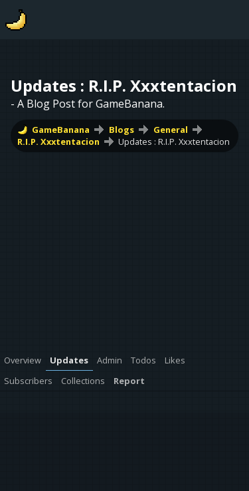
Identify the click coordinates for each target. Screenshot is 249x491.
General (170, 130)
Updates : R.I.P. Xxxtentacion (174, 141)
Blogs (121, 130)
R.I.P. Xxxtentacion (58, 141)
